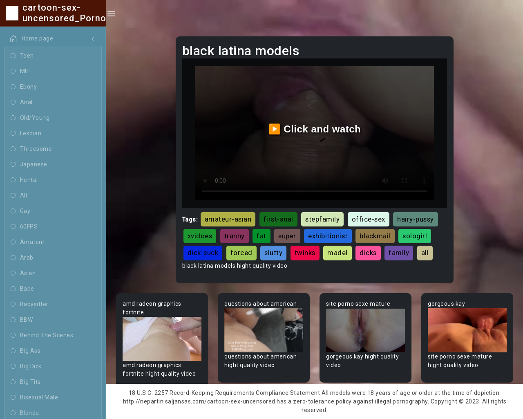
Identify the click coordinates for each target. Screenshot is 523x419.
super (287, 236)
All (19, 195)
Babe (22, 289)
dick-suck (203, 253)
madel (337, 253)
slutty (273, 253)
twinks (305, 253)
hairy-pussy (415, 219)
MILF (22, 71)
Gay (20, 211)
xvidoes (200, 236)
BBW (22, 320)
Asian (23, 273)
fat (261, 236)
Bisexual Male (34, 397)
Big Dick (26, 366)
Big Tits (26, 382)
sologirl (414, 236)
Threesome (31, 149)
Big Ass (25, 351)
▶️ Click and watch (314, 128)
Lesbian (26, 133)
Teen (22, 56)
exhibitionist (328, 236)
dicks (368, 253)
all (425, 253)
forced (241, 253)
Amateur (28, 242)
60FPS (24, 227)
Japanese (29, 164)
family (399, 253)
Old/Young (30, 118)
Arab (22, 258)
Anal (22, 102)
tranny (234, 236)
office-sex (368, 219)
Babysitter (30, 304)
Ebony (24, 87)
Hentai (24, 180)
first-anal (278, 219)
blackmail (375, 236)
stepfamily (322, 219)
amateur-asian (228, 219)
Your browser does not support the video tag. (162, 339)
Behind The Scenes (42, 335)
